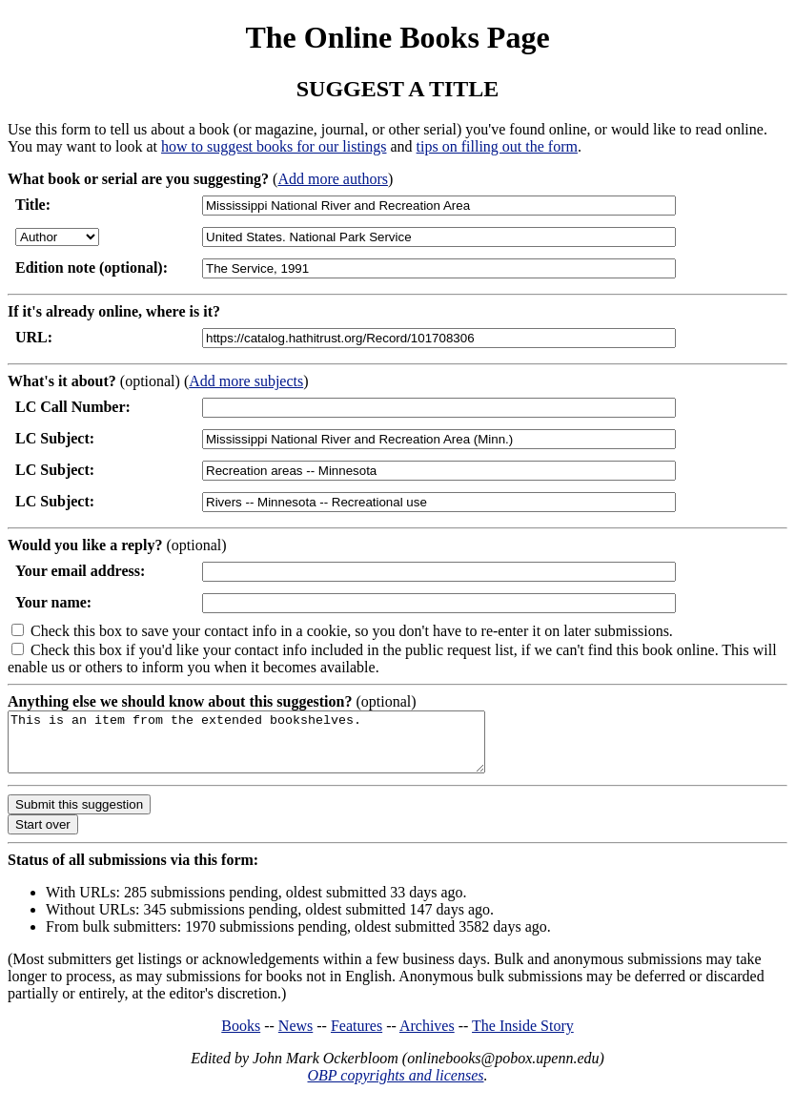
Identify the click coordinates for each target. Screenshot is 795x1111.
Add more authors (332, 179)
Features (356, 1037)
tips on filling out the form (497, 146)
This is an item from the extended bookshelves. (275, 747)
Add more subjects (246, 381)
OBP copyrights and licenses (395, 1087)
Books (240, 1037)
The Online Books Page (397, 37)
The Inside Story (523, 1037)
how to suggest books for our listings (273, 146)
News (295, 1037)
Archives (427, 1037)
